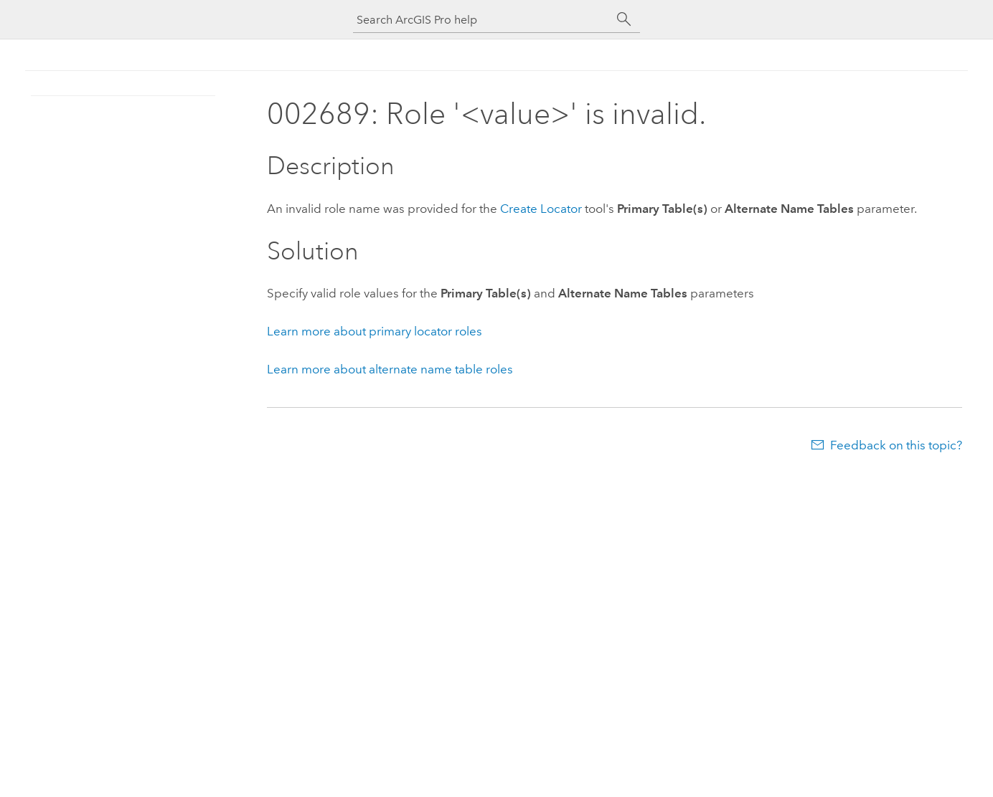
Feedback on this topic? (896, 445)
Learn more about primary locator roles (374, 331)
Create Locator (541, 208)
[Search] (624, 19)
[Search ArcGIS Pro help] (482, 19)
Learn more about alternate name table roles (390, 369)
